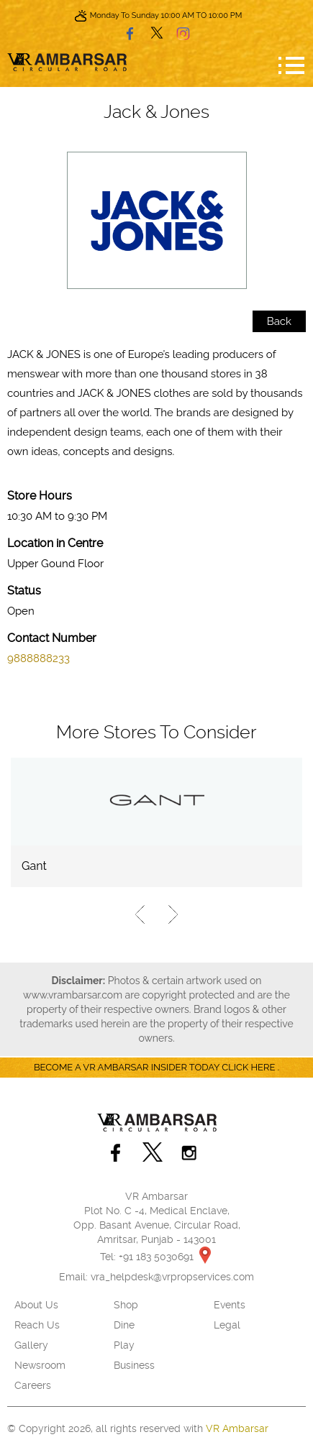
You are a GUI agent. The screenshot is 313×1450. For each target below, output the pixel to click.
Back (279, 321)
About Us (36, 1305)
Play (124, 1345)
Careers (32, 1385)
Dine (124, 1325)
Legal (227, 1325)
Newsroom (39, 1365)
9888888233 (38, 658)
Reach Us (37, 1325)
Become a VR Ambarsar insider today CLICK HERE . (156, 1067)
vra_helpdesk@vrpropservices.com (172, 1276)
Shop (126, 1305)
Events (229, 1305)
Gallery (31, 1345)
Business (134, 1365)
